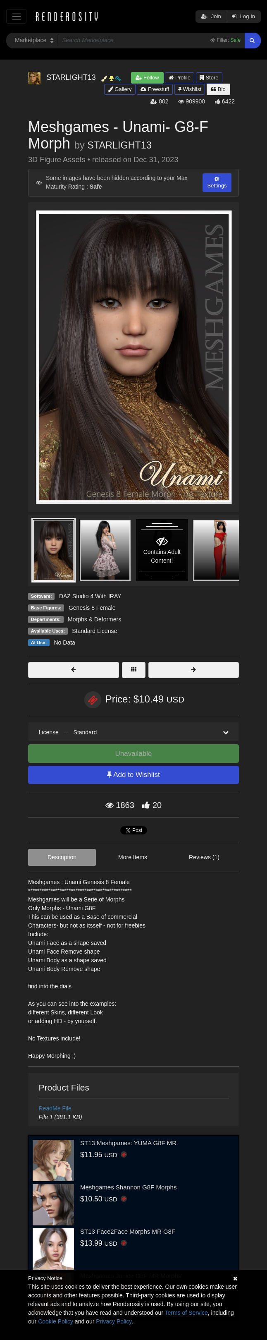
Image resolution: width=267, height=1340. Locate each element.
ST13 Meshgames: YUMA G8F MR (128, 1142)
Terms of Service (186, 1312)
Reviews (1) (204, 857)
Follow (147, 77)
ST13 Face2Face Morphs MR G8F (127, 1231)
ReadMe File (55, 1108)
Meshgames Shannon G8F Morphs (128, 1187)
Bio (218, 89)
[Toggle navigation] (16, 16)
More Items (132, 857)
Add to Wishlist (133, 775)
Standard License (94, 631)
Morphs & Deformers (94, 619)
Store (209, 77)
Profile (179, 77)
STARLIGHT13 (119, 145)
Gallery (120, 89)
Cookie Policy (55, 1321)
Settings (216, 182)
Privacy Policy (113, 1321)
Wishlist (189, 89)
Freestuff (155, 89)
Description (62, 857)
